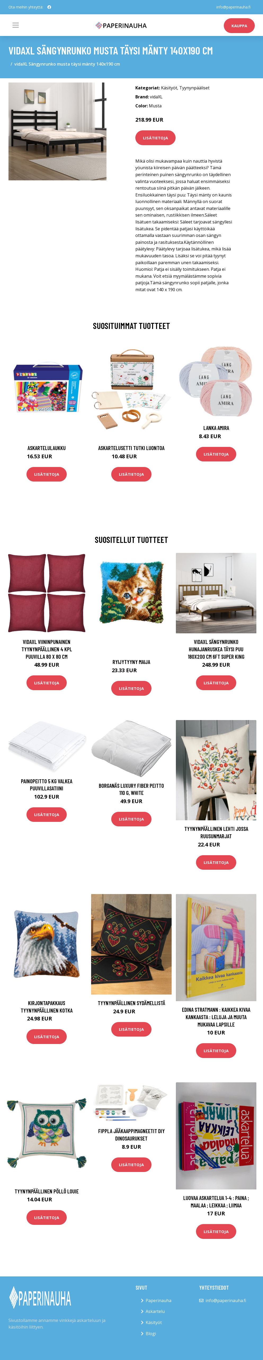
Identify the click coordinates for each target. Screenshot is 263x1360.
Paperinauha (158, 1300)
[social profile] (49, 7)
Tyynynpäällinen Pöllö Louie (47, 1191)
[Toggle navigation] (15, 25)
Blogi (151, 1333)
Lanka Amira (216, 427)
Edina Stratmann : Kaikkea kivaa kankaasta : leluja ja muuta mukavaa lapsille (216, 1016)
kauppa (239, 25)
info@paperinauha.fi (233, 7)
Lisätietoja (155, 137)
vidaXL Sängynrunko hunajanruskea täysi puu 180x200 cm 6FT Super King (216, 649)
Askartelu (155, 1311)
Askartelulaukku (47, 448)
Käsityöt (169, 88)
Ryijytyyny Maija (131, 661)
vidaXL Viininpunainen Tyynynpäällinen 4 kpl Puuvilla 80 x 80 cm (46, 649)
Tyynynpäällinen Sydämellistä (131, 1003)
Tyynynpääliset (194, 88)
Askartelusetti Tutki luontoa (131, 448)
